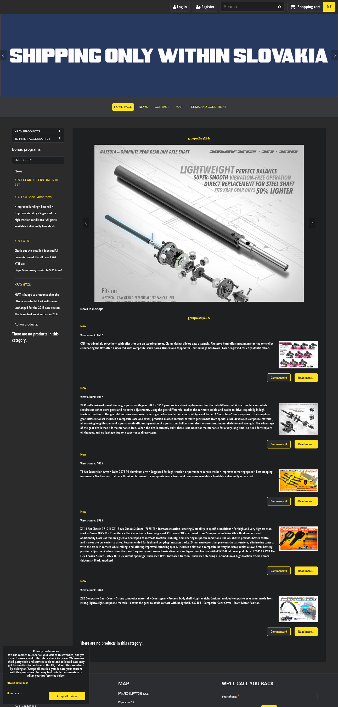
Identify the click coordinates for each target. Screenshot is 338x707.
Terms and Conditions (208, 106)
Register (205, 7)
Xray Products (39, 131)
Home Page (123, 106)
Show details (14, 693)
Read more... (306, 378)
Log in (180, 7)
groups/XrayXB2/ (199, 317)
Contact (162, 106)
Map (179, 106)
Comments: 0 (279, 378)
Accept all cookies (67, 696)
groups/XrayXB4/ (199, 138)
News (143, 106)
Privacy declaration (18, 682)
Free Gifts (23, 160)
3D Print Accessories (39, 138)
